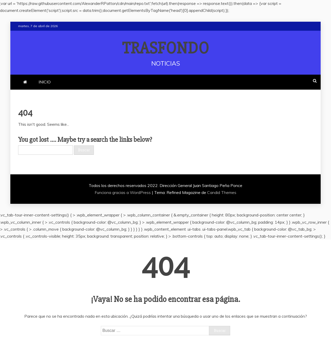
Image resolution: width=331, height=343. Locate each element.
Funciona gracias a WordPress (123, 192)
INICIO (45, 81)
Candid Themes (221, 192)
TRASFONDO (165, 48)
